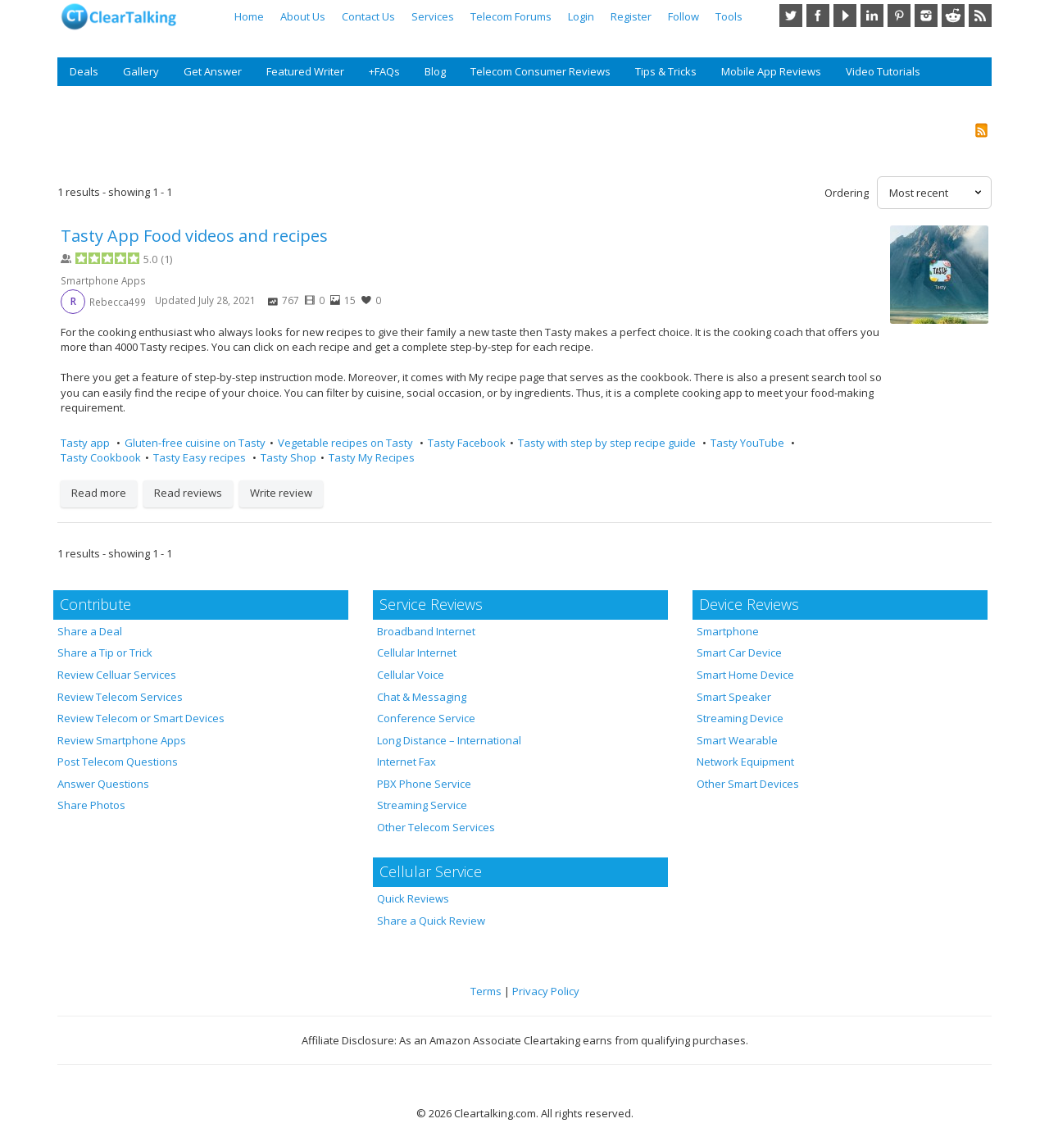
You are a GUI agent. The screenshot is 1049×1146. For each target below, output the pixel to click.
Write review (281, 492)
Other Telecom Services (436, 827)
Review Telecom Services (120, 696)
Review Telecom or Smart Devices (141, 718)
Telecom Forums (511, 16)
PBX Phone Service (424, 783)
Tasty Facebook (467, 442)
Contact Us (368, 16)
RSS (980, 15)
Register (631, 16)
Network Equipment (745, 761)
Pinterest (899, 15)
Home (249, 16)
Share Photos (91, 805)
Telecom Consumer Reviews (540, 71)
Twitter (790, 15)
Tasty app (86, 442)
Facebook (817, 15)
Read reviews (188, 492)
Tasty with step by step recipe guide (608, 442)
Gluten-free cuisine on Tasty (195, 442)
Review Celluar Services (116, 674)
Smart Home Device (745, 674)
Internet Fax (406, 761)
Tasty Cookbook (101, 457)
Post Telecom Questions (117, 761)
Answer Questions (103, 783)
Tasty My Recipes (372, 457)
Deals (84, 71)
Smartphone (728, 631)
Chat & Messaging (421, 696)
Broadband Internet (426, 631)
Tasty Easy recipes (200, 457)
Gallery (141, 71)
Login (581, 16)
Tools (728, 16)
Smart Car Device (739, 652)
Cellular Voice (410, 674)
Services (432, 16)
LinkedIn (872, 15)
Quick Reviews (413, 898)
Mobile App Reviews (771, 71)
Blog (435, 71)
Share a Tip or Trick (104, 652)
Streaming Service (422, 805)
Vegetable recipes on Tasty (347, 442)
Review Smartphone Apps (121, 740)
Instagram (926, 15)
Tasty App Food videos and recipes (194, 236)
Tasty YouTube (749, 442)
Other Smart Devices (748, 783)
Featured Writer (305, 71)
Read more (98, 492)
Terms (486, 991)
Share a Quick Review (431, 920)
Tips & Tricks (666, 71)
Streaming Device (740, 718)
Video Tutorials (883, 71)
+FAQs (384, 71)
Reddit (953, 15)
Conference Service (426, 718)
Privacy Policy (545, 991)
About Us (302, 16)
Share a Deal (89, 631)
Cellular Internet (416, 652)
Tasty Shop (288, 457)
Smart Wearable (737, 740)
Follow (683, 16)
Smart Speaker (734, 696)
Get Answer (213, 71)
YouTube (844, 15)
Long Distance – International (449, 740)
